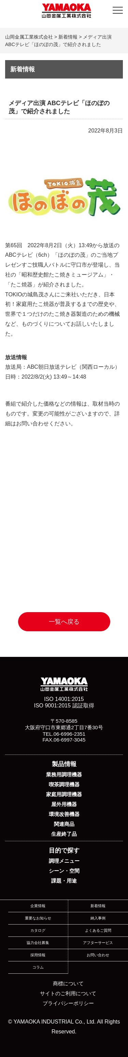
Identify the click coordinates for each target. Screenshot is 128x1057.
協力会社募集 (38, 943)
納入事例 (97, 918)
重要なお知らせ (38, 918)
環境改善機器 (64, 814)
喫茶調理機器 (64, 784)
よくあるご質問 (98, 930)
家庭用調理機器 (64, 794)
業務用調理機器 (64, 774)
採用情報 (37, 955)
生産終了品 (64, 834)
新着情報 (97, 906)
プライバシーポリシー (68, 1003)
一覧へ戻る (64, 621)
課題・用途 (64, 881)
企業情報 (37, 906)
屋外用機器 (64, 804)
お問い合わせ (98, 955)
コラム (38, 967)
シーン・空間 (64, 871)
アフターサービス (98, 943)
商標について (68, 983)
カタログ (37, 930)
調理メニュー (64, 861)
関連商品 (64, 824)
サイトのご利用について (68, 993)
